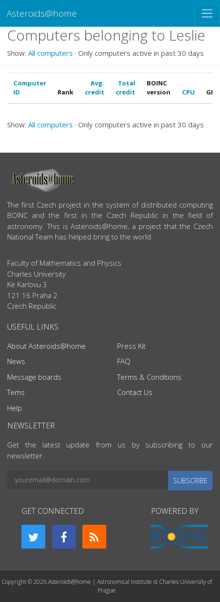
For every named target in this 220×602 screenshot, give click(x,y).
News (16, 361)
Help (14, 408)
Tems (16, 392)
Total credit (125, 88)
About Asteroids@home (46, 346)
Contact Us (134, 392)
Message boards (34, 377)
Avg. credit (94, 88)
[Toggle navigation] (207, 13)
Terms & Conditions (149, 377)
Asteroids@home (42, 13)
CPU (188, 92)
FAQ (123, 361)
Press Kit (131, 346)
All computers (50, 53)
